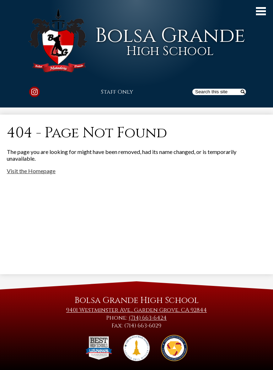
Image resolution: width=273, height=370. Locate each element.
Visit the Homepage (31, 170)
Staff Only (117, 92)
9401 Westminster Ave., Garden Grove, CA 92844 (136, 310)
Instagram (34, 93)
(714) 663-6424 (148, 318)
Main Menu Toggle (261, 11)
